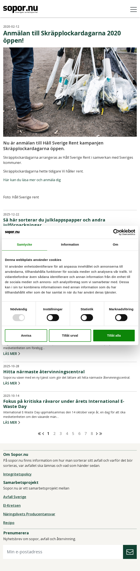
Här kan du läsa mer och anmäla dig (32, 179)
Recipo (8, 522)
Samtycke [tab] (24, 244)
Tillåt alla (114, 335)
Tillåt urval (70, 335)
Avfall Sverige (14, 496)
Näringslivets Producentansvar (29, 514)
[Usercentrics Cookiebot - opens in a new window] (116, 232)
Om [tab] (115, 244)
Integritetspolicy (17, 474)
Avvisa (26, 335)
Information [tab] (70, 244)
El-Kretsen (12, 505)
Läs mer (10, 354)
